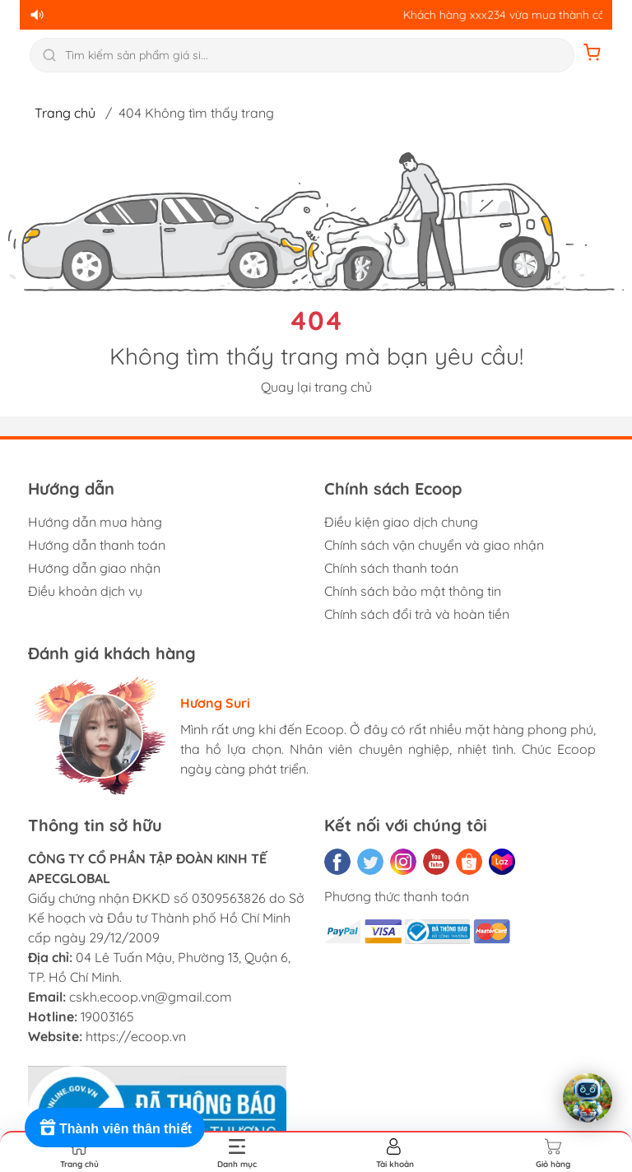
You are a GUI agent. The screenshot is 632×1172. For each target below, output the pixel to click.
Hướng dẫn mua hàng (95, 522)
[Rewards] (115, 1127)
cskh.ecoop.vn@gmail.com (150, 996)
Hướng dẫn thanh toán (96, 545)
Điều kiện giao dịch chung (401, 522)
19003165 (107, 1016)
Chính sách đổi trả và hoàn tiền (416, 614)
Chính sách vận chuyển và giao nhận (434, 545)
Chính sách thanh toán (391, 568)
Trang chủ (65, 113)
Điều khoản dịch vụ (85, 591)
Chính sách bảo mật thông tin (412, 591)
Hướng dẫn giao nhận (94, 568)
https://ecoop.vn (136, 1036)
